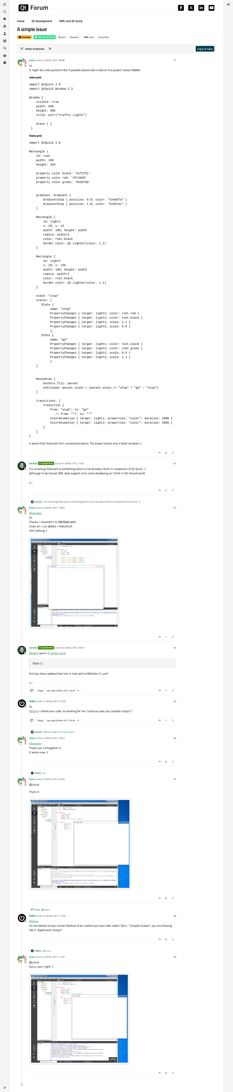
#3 (175, 507)
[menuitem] (228, 4)
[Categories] (4, 4)
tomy (32, 60)
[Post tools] (173, 453)
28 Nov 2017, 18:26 (55, 507)
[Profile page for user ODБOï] (21, 703)
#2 (175, 463)
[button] (4, 1088)
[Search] (4, 48)
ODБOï (32, 701)
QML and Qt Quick (44, 37)
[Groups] (4, 41)
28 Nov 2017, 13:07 (74, 463)
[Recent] (4, 12)
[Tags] (4, 19)
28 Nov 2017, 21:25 (55, 957)
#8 (175, 916)
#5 (175, 701)
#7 (175, 779)
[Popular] (4, 26)
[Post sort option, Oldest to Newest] (32, 49)
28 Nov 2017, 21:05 (56, 916)
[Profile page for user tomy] (21, 62)
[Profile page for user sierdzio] (21, 466)
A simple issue (57, 653)
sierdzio (33, 463)
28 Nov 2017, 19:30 (56, 701)
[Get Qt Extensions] (4, 55)
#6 (175, 738)
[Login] (228, 4)
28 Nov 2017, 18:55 (74, 647)
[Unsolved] (4, 63)
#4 (175, 647)
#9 (175, 957)
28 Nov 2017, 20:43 (55, 738)
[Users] (4, 33)
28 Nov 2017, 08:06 (55, 60)
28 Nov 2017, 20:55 (55, 779)
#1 (175, 60)
